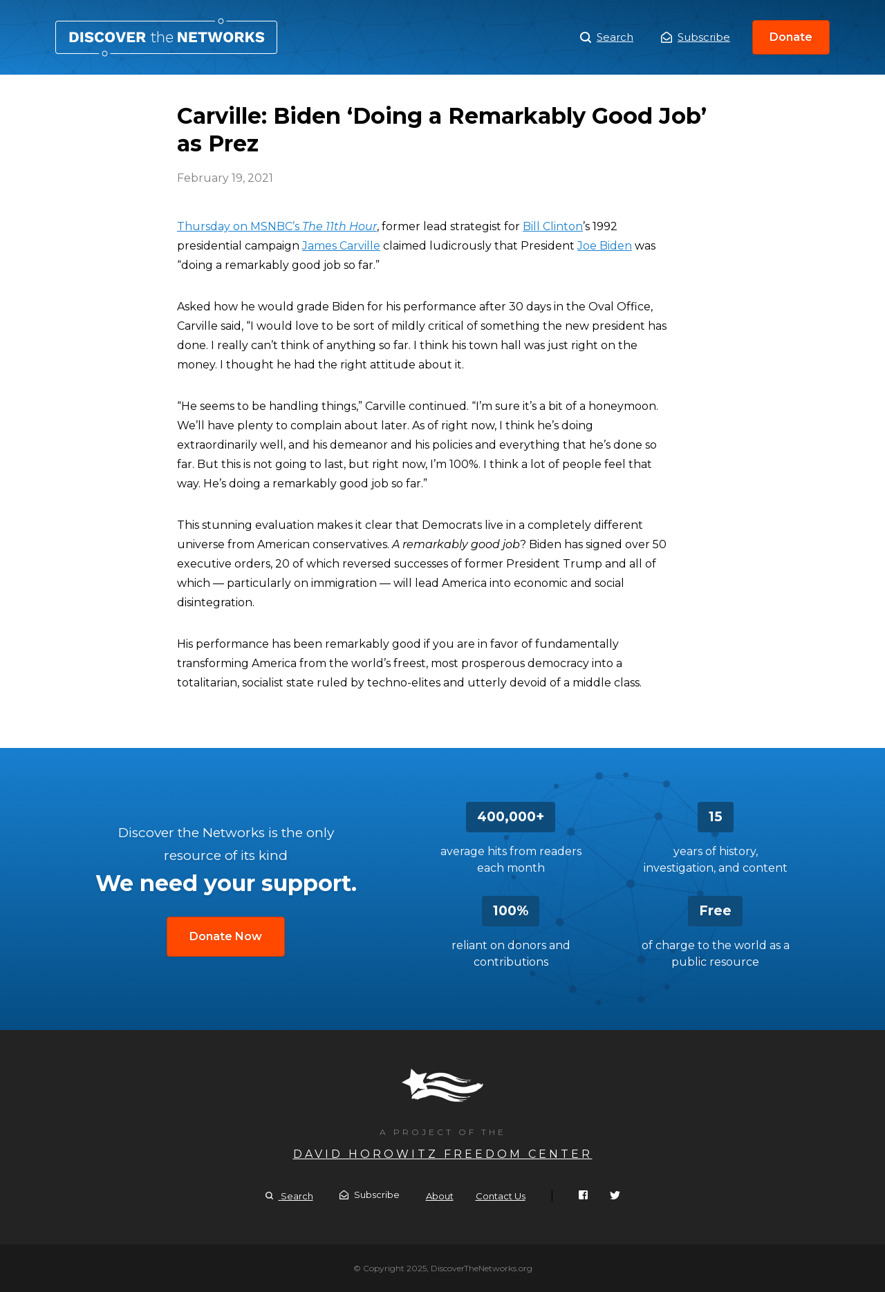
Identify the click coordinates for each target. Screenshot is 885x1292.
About (440, 1195)
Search (606, 37)
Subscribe (695, 37)
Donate (791, 37)
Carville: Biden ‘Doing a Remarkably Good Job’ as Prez (166, 37)
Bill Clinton (553, 226)
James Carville (341, 245)
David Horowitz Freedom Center (443, 1154)
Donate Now (225, 936)
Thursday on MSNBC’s (277, 226)
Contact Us (500, 1195)
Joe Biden (604, 245)
